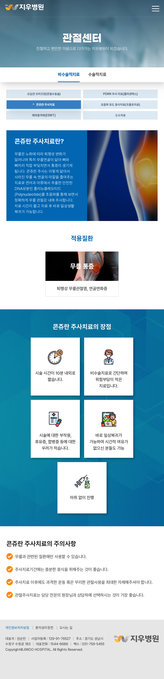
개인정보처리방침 (17, 628)
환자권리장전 (44, 628)
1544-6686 (59, 644)
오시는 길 (66, 628)
